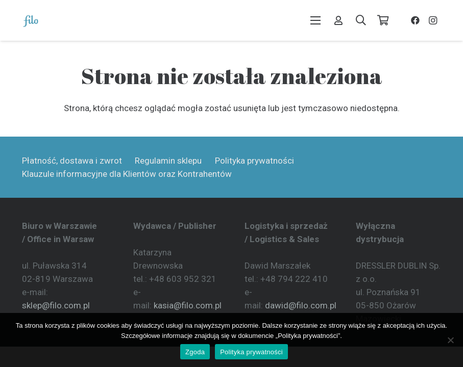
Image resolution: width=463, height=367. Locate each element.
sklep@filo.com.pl (56, 305)
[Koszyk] (383, 20)
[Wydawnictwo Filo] (31, 21)
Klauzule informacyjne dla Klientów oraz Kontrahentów (127, 174)
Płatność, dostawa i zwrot (72, 160)
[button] (315, 20)
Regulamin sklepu (168, 160)
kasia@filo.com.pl (188, 305)
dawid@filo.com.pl (300, 305)
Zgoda (195, 352)
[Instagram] (433, 20)
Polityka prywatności (254, 160)
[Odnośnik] (338, 20)
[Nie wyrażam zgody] (450, 340)
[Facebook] (415, 20)
